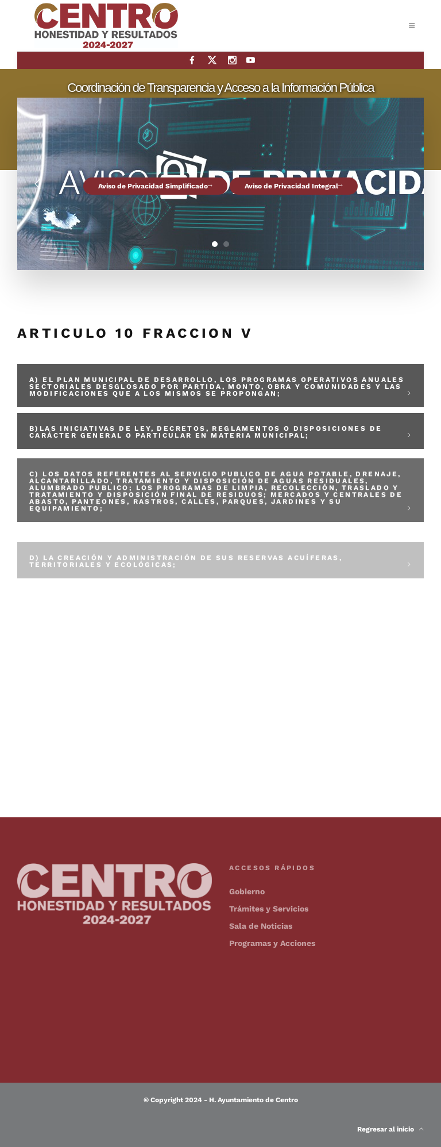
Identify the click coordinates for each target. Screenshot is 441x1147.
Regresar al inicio (390, 1129)
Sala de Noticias (260, 925)
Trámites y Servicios (268, 908)
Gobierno (247, 891)
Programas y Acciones (272, 943)
